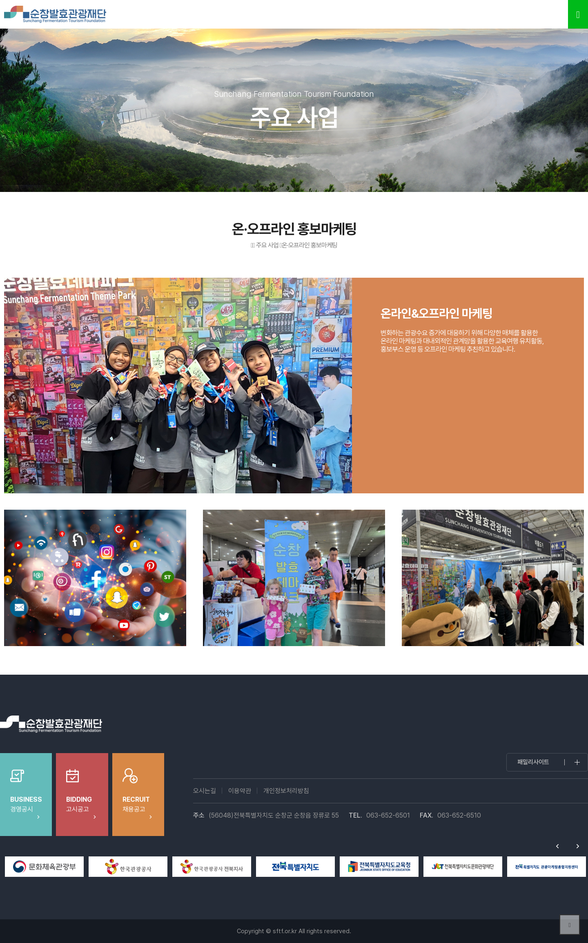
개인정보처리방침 (286, 791)
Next (578, 846)
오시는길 (204, 791)
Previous (557, 846)
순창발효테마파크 (55, 14)
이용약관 (239, 791)
